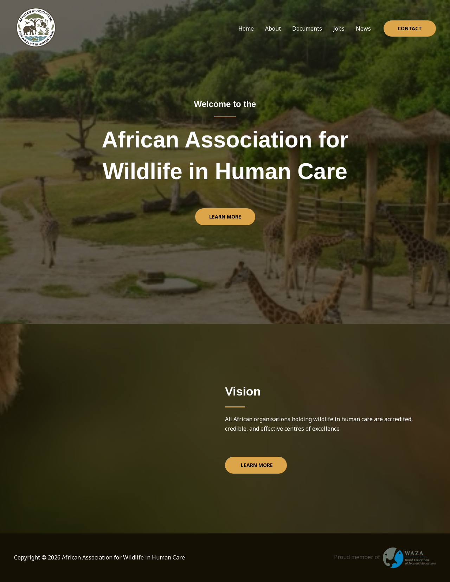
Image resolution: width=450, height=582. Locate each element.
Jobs (339, 28)
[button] (410, 28)
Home (246, 28)
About (273, 28)
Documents (307, 28)
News (363, 28)
